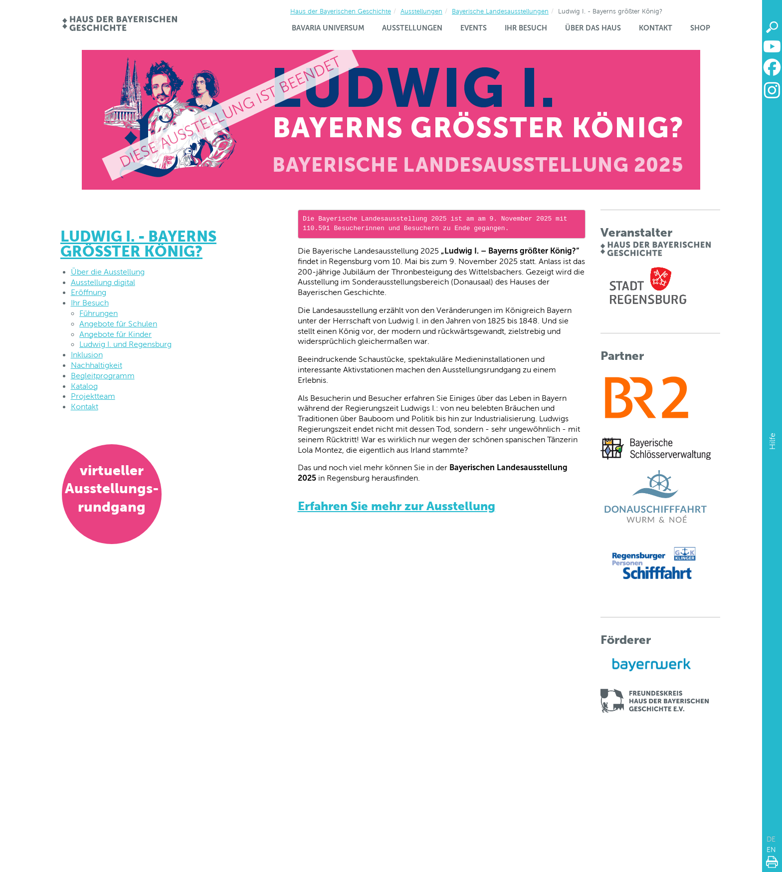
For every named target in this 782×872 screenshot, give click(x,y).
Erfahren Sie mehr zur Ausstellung (396, 506)
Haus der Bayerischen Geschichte (340, 11)
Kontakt (655, 27)
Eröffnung (88, 292)
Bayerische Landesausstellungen (500, 11)
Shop (700, 27)
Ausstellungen (421, 11)
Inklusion (87, 354)
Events (473, 27)
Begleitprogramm (103, 375)
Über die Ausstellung (108, 272)
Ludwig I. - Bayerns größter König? (138, 244)
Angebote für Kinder (115, 334)
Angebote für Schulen (118, 323)
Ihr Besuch (526, 27)
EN (771, 850)
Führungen (98, 313)
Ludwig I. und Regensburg (125, 344)
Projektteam (93, 396)
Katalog (84, 386)
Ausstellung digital (103, 282)
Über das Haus (593, 27)
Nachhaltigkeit (96, 365)
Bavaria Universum (328, 27)
